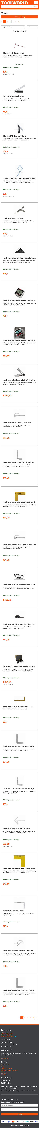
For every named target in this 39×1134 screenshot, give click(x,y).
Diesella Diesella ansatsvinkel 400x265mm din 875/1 (19, 990)
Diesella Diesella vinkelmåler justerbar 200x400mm (18, 951)
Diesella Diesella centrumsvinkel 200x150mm (16, 829)
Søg (35, 6)
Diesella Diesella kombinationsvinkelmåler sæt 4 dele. (19, 584)
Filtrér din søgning (20, 17)
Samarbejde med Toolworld (9, 1070)
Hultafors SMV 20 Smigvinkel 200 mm (14, 136)
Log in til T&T (5, 1058)
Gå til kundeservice (6, 1033)
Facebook (4, 1072)
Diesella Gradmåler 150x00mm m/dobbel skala (17, 422)
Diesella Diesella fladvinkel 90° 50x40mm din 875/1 (18, 789)
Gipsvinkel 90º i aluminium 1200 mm (14, 911)
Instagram (4, 1073)
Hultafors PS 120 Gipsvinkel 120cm (13, 53)
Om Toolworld (5, 1065)
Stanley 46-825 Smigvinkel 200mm (13, 96)
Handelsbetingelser (6, 1035)
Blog (2, 1066)
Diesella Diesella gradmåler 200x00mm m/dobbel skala (19, 545)
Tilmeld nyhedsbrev (6, 1068)
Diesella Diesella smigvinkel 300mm (13, 218)
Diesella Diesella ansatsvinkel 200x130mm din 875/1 (19, 746)
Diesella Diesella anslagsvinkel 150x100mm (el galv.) (18, 462)
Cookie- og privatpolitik (8, 1036)
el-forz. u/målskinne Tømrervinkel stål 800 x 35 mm (18, 706)
